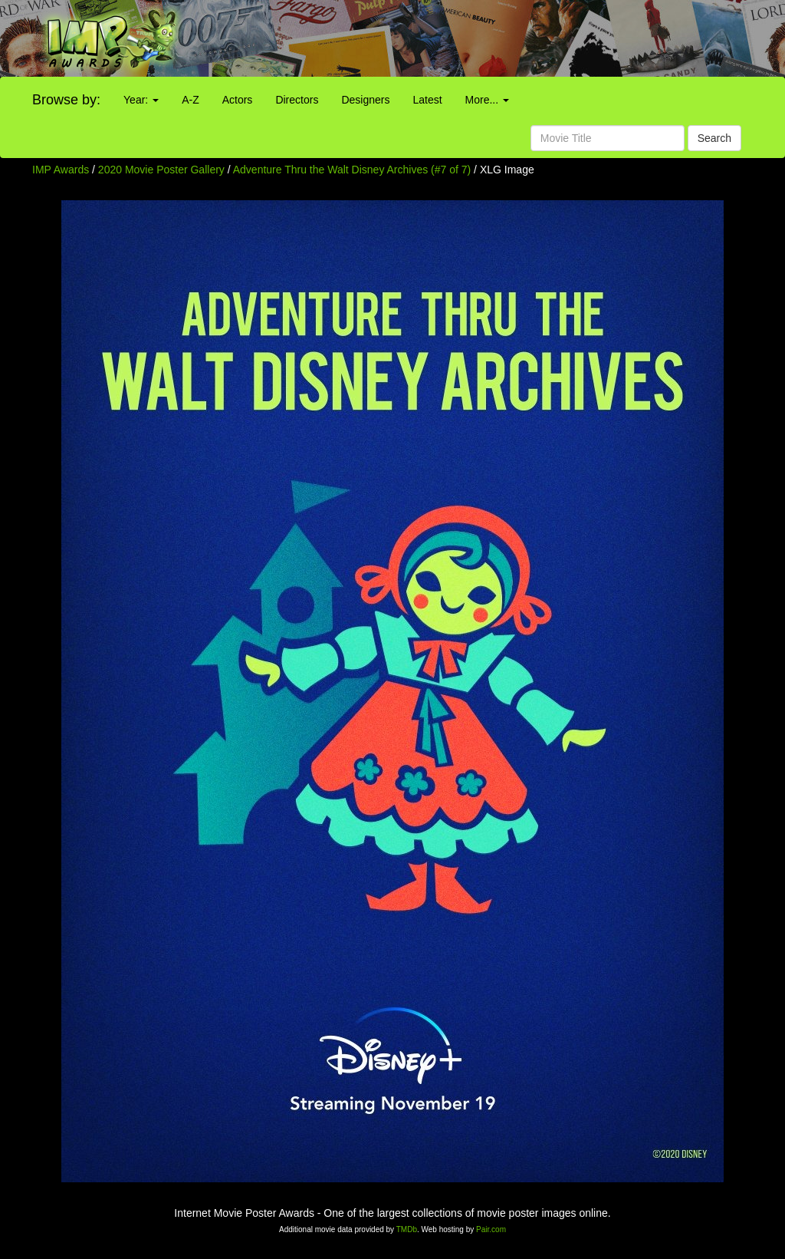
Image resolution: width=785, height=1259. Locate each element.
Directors (296, 100)
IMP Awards (60, 169)
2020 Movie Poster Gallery (161, 169)
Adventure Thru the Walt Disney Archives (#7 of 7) (352, 169)
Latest (427, 100)
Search (714, 138)
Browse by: (66, 99)
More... (487, 100)
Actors (237, 100)
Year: (141, 100)
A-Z (190, 100)
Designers (365, 100)
